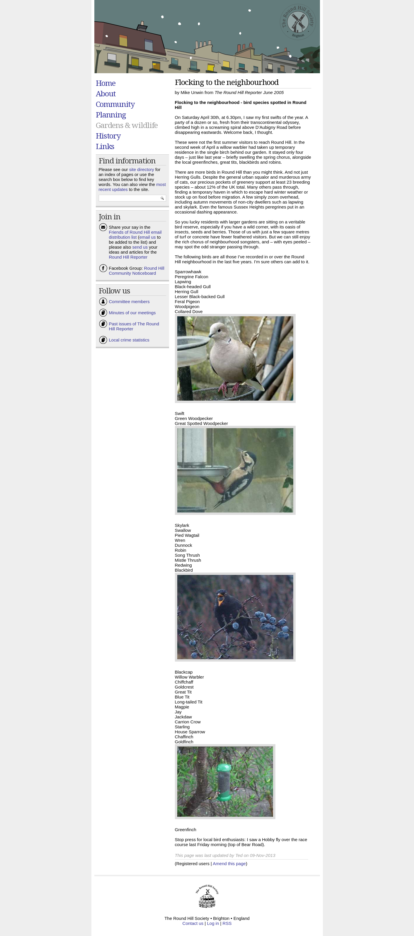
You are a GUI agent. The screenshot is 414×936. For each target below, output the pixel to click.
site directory (141, 169)
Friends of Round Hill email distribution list (135, 235)
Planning (111, 114)
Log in (213, 923)
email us (147, 237)
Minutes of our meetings (132, 312)
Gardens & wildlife (127, 125)
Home (105, 83)
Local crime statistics (129, 339)
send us (140, 247)
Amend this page (229, 863)
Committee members (129, 301)
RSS (227, 923)
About (106, 93)
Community (115, 104)
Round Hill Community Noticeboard (136, 271)
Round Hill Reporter (128, 257)
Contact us (193, 923)
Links (105, 146)
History (108, 135)
